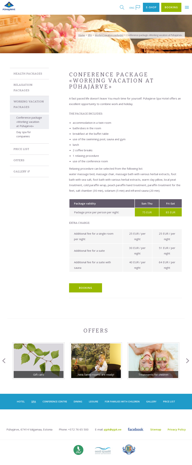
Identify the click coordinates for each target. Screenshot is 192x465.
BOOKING (85, 288)
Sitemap (155, 429)
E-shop (151, 7)
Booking (171, 7)
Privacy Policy (177, 429)
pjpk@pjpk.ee (112, 429)
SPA (90, 35)
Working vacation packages (109, 35)
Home (81, 35)
